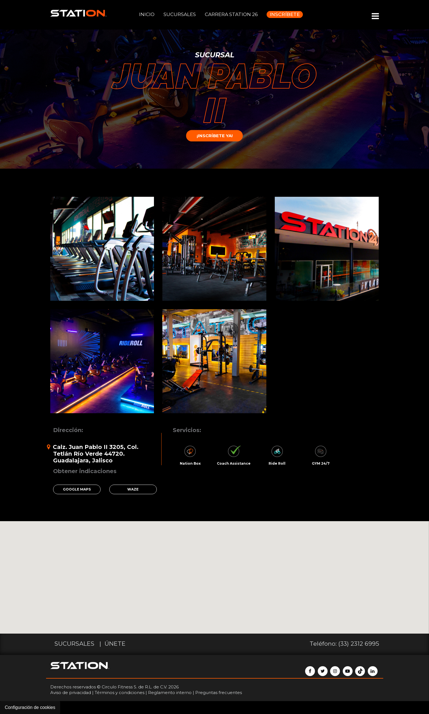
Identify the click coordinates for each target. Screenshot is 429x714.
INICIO (147, 14)
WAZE (133, 489)
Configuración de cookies (30, 707)
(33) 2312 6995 (358, 643)
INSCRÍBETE (285, 14)
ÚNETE (115, 644)
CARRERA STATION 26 (231, 14)
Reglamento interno (170, 692)
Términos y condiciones (119, 692)
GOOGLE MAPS (77, 489)
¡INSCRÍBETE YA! (215, 136)
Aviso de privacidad (70, 692)
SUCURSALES (180, 14)
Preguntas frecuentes (218, 692)
